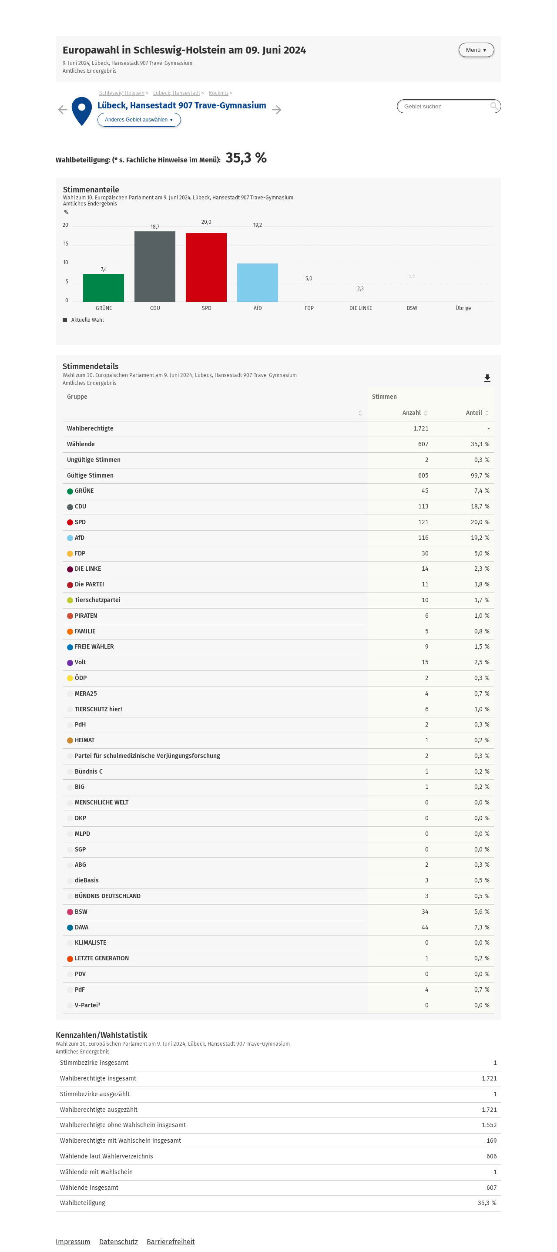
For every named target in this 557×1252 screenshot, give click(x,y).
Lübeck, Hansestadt (176, 93)
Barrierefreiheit (171, 1242)
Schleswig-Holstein (121, 93)
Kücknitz (218, 93)
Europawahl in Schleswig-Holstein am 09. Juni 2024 (184, 50)
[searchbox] (449, 106)
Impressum (73, 1242)
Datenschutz (118, 1242)
